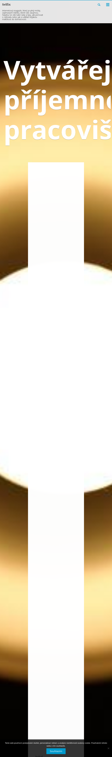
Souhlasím (56, 751)
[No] (108, 749)
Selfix (6, 4)
